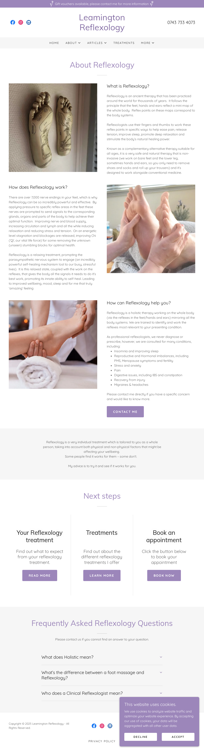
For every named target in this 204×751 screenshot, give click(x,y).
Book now (164, 575)
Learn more (102, 575)
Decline (140, 736)
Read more (40, 575)
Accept (178, 736)
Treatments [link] (124, 43)
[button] (73, 42)
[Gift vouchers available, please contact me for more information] (102, 4)
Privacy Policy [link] (101, 741)
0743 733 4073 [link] (181, 22)
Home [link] (54, 43)
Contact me (125, 412)
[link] (13, 22)
